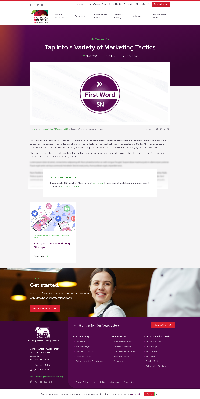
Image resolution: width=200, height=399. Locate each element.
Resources (80, 16)
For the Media (152, 361)
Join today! (98, 183)
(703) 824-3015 (41, 369)
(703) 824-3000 (42, 365)
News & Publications (61, 16)
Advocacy (137, 16)
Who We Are (151, 351)
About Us (140, 4)
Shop (104, 4)
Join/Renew (95, 4)
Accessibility (99, 382)
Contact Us (129, 382)
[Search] (148, 4)
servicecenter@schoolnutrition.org (46, 376)
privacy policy (136, 394)
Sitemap (114, 382)
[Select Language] (82, 4)
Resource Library (121, 356)
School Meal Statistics (156, 366)
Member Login (160, 4)
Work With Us (152, 356)
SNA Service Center (70, 186)
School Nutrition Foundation (121, 4)
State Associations (85, 351)
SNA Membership (84, 356)
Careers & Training (118, 16)
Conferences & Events (101, 16)
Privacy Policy (82, 382)
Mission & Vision (153, 342)
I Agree (149, 394)
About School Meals (159, 16)
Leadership (151, 346)
